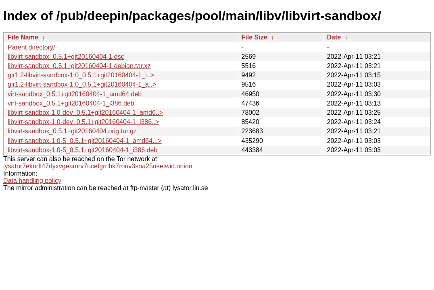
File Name (23, 37)
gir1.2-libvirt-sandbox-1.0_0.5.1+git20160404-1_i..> (81, 75)
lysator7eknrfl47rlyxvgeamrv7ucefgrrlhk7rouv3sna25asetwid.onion (97, 166)
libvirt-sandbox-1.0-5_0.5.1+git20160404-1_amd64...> (85, 140)
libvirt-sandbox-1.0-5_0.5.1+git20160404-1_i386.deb (82, 150)
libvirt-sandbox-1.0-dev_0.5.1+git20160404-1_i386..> (83, 121)
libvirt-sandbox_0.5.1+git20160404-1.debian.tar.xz (79, 65)
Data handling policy (32, 180)
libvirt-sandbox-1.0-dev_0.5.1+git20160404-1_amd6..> (85, 112)
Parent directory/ (31, 47)
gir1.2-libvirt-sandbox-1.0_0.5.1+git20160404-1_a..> (82, 84)
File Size (254, 37)
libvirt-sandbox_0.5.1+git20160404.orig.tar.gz (72, 131)
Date (334, 37)
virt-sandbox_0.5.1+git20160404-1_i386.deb (71, 103)
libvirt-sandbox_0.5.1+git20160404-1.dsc (66, 56)
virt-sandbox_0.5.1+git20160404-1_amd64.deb (75, 94)
